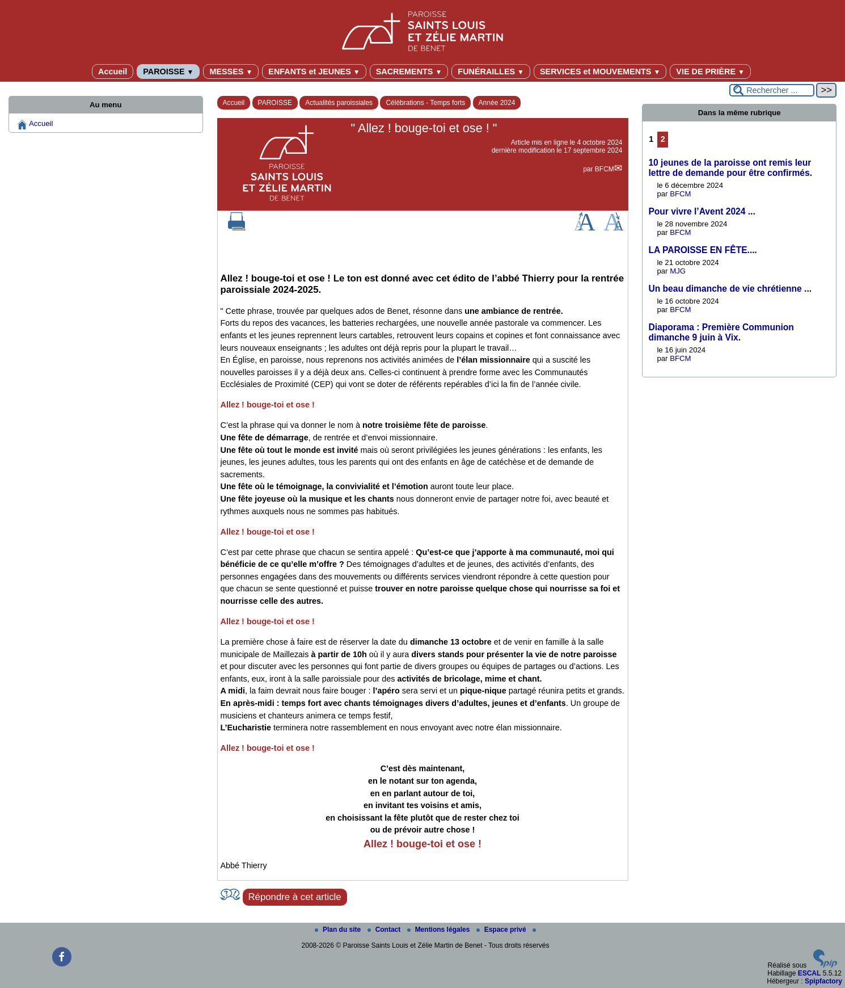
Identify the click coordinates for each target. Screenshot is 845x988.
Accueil (112, 71)
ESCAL (809, 973)
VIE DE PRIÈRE (710, 71)
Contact (385, 930)
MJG (678, 271)
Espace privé (502, 930)
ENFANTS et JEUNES (314, 71)
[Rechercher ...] (771, 90)
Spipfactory (823, 981)
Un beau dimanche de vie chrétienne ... (730, 288)
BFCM (604, 169)
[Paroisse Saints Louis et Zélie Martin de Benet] (422, 29)
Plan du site (339, 930)
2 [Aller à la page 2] (663, 139)
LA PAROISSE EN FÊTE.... (702, 250)
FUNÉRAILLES (491, 71)
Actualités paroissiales (339, 103)
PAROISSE (168, 71)
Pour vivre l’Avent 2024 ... (701, 211)
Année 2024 (497, 103)
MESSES (230, 71)
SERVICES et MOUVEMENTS (600, 71)
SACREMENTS (409, 71)
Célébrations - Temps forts (425, 103)
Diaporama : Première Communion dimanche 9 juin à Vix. (721, 332)
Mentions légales (439, 930)
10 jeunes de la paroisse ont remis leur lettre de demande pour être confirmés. (730, 168)
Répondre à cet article (294, 897)
